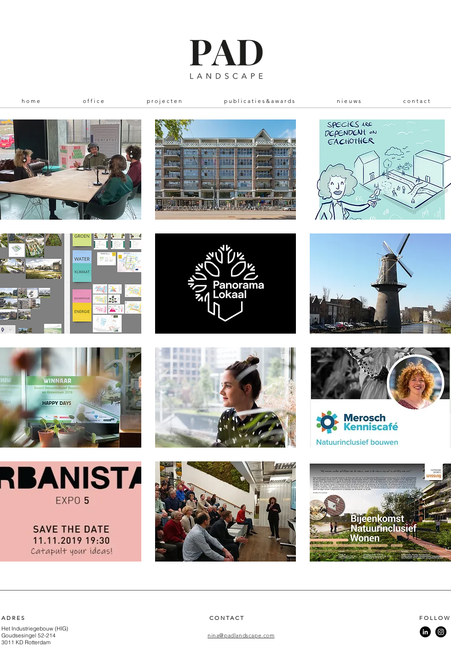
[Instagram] (440, 631)
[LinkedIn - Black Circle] (425, 631)
